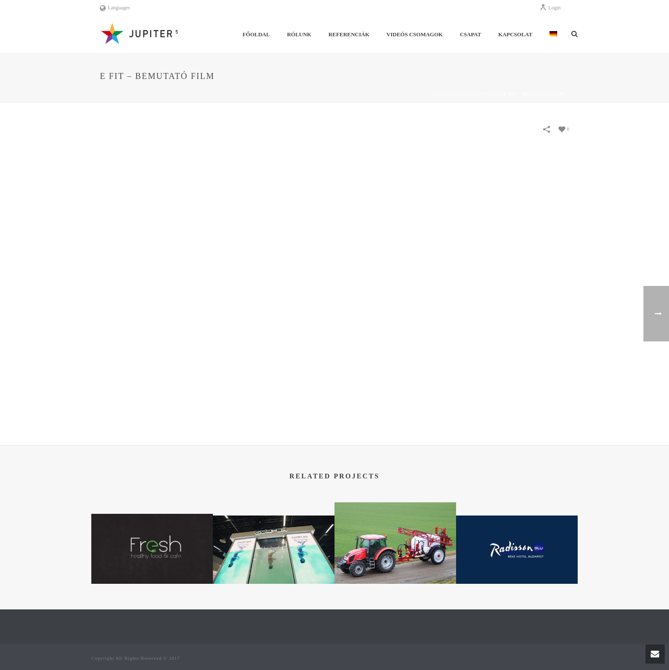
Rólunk (299, 34)
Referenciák (349, 34)
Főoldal (256, 34)
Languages (115, 8)
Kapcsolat (515, 34)
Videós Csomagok (415, 34)
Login (550, 8)
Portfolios (482, 94)
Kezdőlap (446, 94)
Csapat (470, 34)
